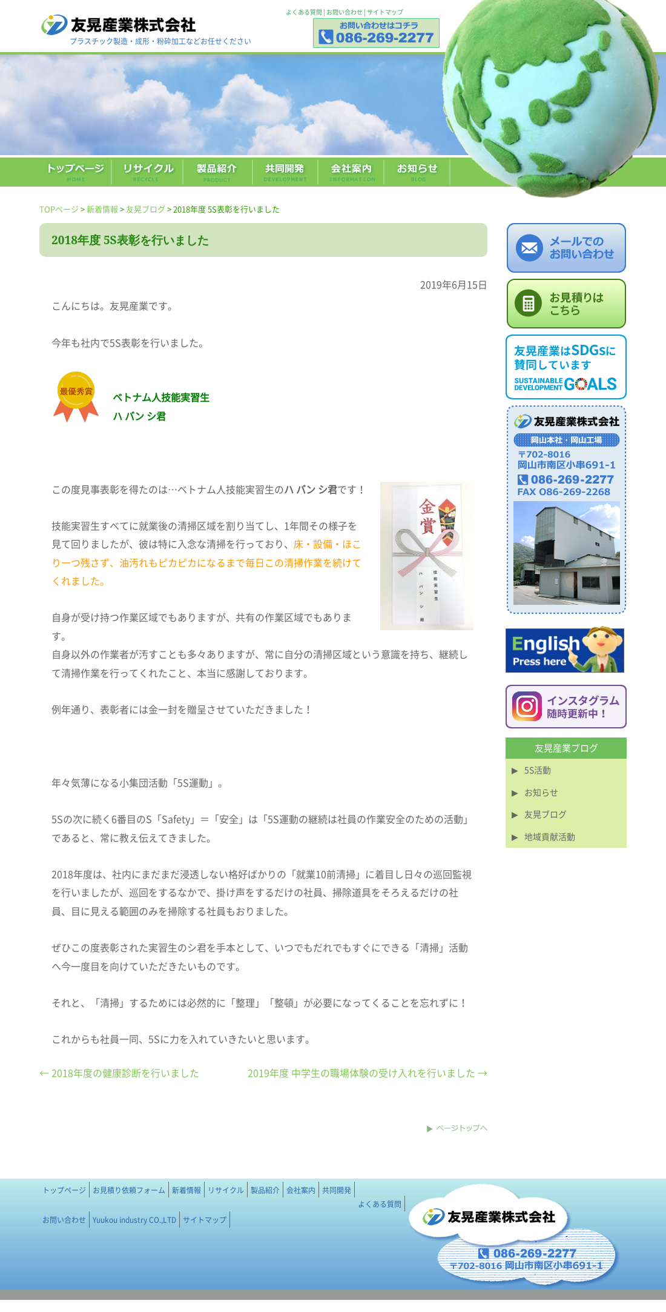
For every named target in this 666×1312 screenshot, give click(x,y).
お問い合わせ (344, 11)
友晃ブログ (145, 209)
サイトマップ (385, 11)
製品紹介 (265, 1190)
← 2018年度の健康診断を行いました (119, 1072)
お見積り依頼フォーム (129, 1190)
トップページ (64, 1190)
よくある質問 (304, 11)
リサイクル (226, 1190)
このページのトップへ (457, 1128)
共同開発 (336, 1190)
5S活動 (537, 770)
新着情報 (102, 209)
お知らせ (541, 792)
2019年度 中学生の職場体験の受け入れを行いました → (367, 1072)
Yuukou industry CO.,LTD (134, 1219)
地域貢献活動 (549, 836)
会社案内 (300, 1190)
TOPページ (59, 209)
